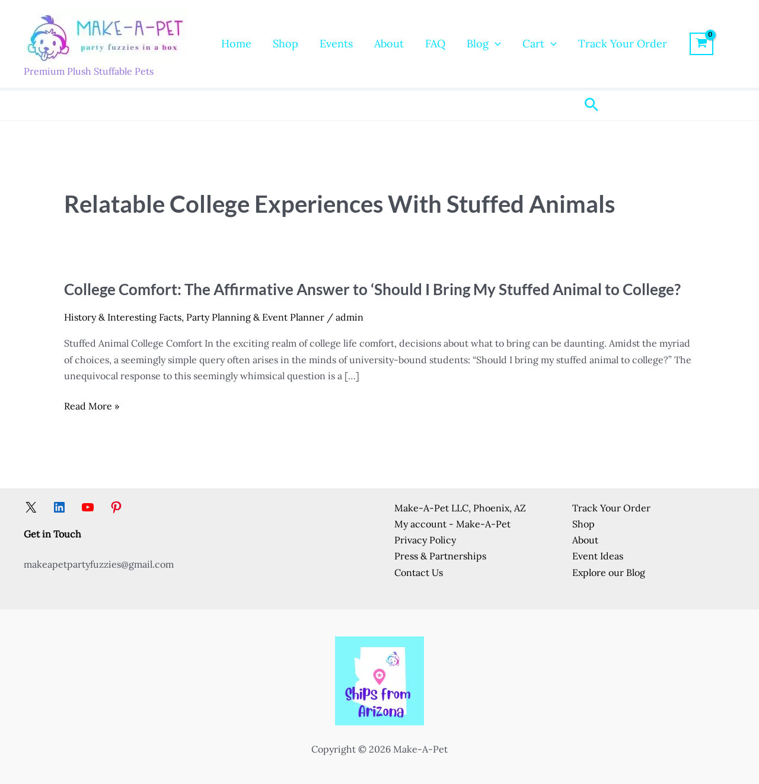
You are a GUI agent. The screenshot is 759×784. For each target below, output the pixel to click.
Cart (539, 44)
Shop (285, 43)
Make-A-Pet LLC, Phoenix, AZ (460, 508)
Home (236, 43)
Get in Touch (52, 534)
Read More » (91, 406)
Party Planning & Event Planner (255, 317)
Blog (484, 44)
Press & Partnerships (440, 556)
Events (336, 43)
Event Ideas (597, 556)
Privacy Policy (425, 540)
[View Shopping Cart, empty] (702, 44)
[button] (495, 44)
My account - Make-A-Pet (452, 524)
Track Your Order (622, 43)
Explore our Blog (608, 572)
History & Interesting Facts (122, 317)
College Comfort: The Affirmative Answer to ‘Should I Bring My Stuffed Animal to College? (372, 289)
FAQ (435, 43)
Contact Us (418, 572)
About (389, 43)
